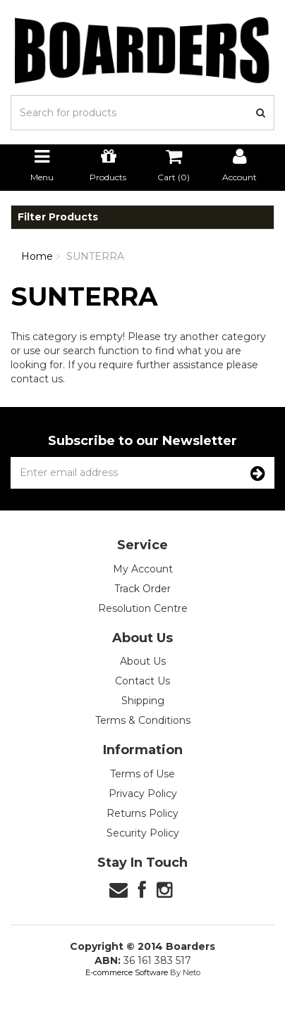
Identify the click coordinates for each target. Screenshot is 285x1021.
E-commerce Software (126, 972)
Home (37, 256)
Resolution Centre (143, 608)
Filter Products (58, 217)
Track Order (142, 588)
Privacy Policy (143, 793)
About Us (143, 661)
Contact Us (142, 681)
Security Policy (143, 833)
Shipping (142, 700)
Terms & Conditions (142, 720)
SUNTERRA (95, 256)
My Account (143, 569)
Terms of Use (142, 774)
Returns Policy (142, 813)
